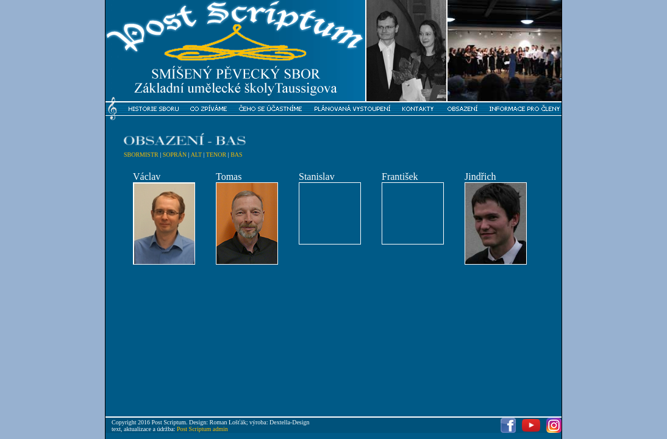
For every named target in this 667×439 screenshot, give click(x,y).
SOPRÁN (175, 154)
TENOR (216, 154)
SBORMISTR (141, 154)
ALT (196, 154)
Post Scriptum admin (202, 429)
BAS (236, 154)
